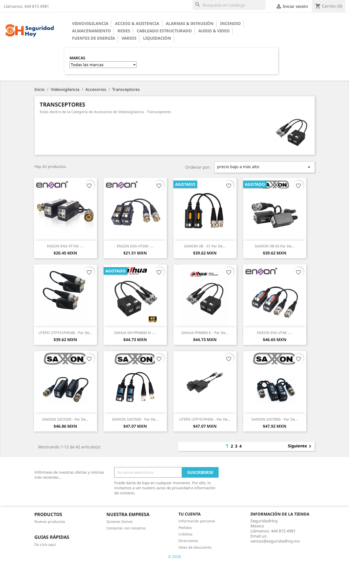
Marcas (77, 58)
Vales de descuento (194, 547)
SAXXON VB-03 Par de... (274, 246)
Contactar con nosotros (126, 528)
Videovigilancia (90, 23)
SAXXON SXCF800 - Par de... (274, 419)
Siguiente (300, 446)
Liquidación (157, 38)
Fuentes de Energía (93, 38)
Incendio (230, 23)
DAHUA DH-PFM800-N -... (135, 332)
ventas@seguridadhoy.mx (275, 541)
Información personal (196, 521)
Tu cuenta (189, 514)
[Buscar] (229, 5)
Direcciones (188, 540)
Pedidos (185, 527)
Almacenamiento (91, 31)
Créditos (185, 534)
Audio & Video (214, 31)
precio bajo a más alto (264, 167)
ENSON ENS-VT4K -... (274, 332)
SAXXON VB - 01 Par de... (205, 246)
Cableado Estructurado (164, 31)
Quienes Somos (119, 521)
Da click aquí (45, 544)
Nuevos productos (49, 521)
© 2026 (174, 556)
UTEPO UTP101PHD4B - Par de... (65, 332)
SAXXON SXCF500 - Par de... (135, 419)
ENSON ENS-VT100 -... (65, 246)
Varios (129, 38)
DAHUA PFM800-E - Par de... (204, 332)
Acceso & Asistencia (137, 23)
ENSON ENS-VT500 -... (135, 246)
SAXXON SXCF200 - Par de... (65, 419)
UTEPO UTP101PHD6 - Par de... (205, 419)
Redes (124, 31)
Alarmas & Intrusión (190, 23)
